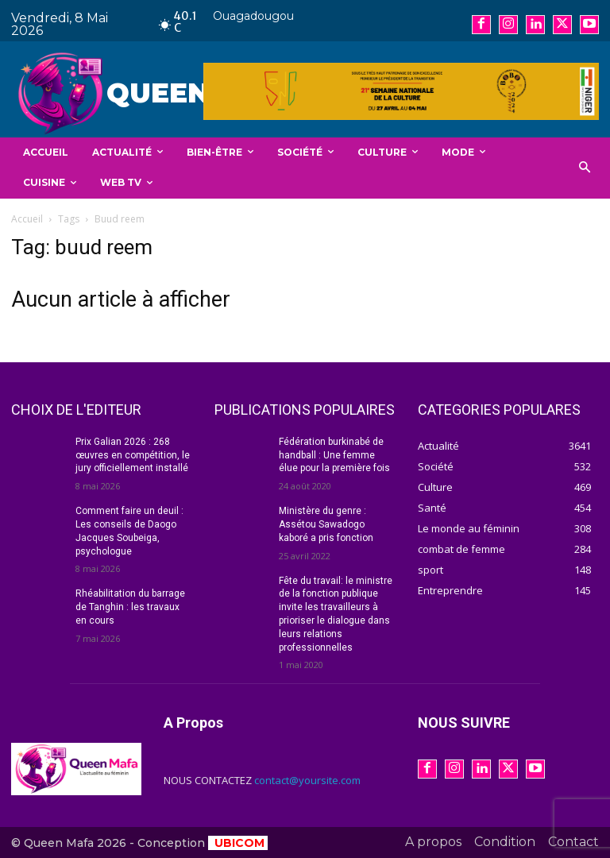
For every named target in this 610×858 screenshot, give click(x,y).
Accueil (27, 219)
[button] (585, 168)
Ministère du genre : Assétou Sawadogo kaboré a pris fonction (326, 524)
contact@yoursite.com (307, 780)
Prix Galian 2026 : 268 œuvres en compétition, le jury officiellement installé (132, 455)
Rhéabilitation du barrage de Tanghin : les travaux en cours (130, 607)
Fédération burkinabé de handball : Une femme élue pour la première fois (334, 455)
